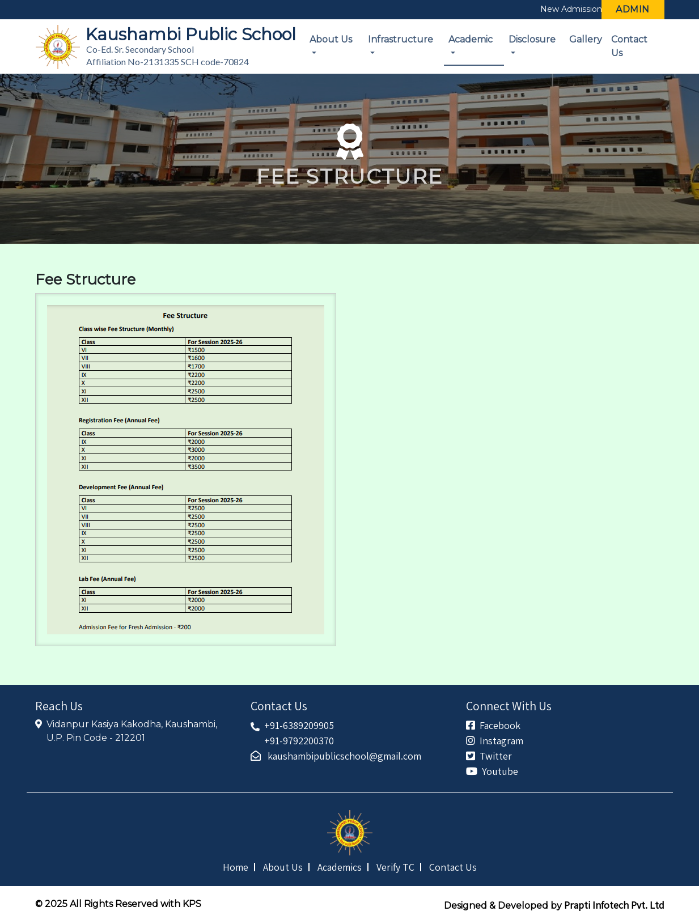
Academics (339, 867)
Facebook (493, 725)
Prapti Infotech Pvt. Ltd (614, 905)
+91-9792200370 (299, 740)
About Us (331, 39)
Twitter (489, 755)
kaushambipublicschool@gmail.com (336, 755)
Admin (633, 9)
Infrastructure (400, 39)
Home (235, 867)
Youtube (492, 771)
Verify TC (395, 867)
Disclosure (532, 39)
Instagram (494, 740)
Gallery (585, 39)
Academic (470, 39)
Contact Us (629, 46)
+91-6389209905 (299, 725)
